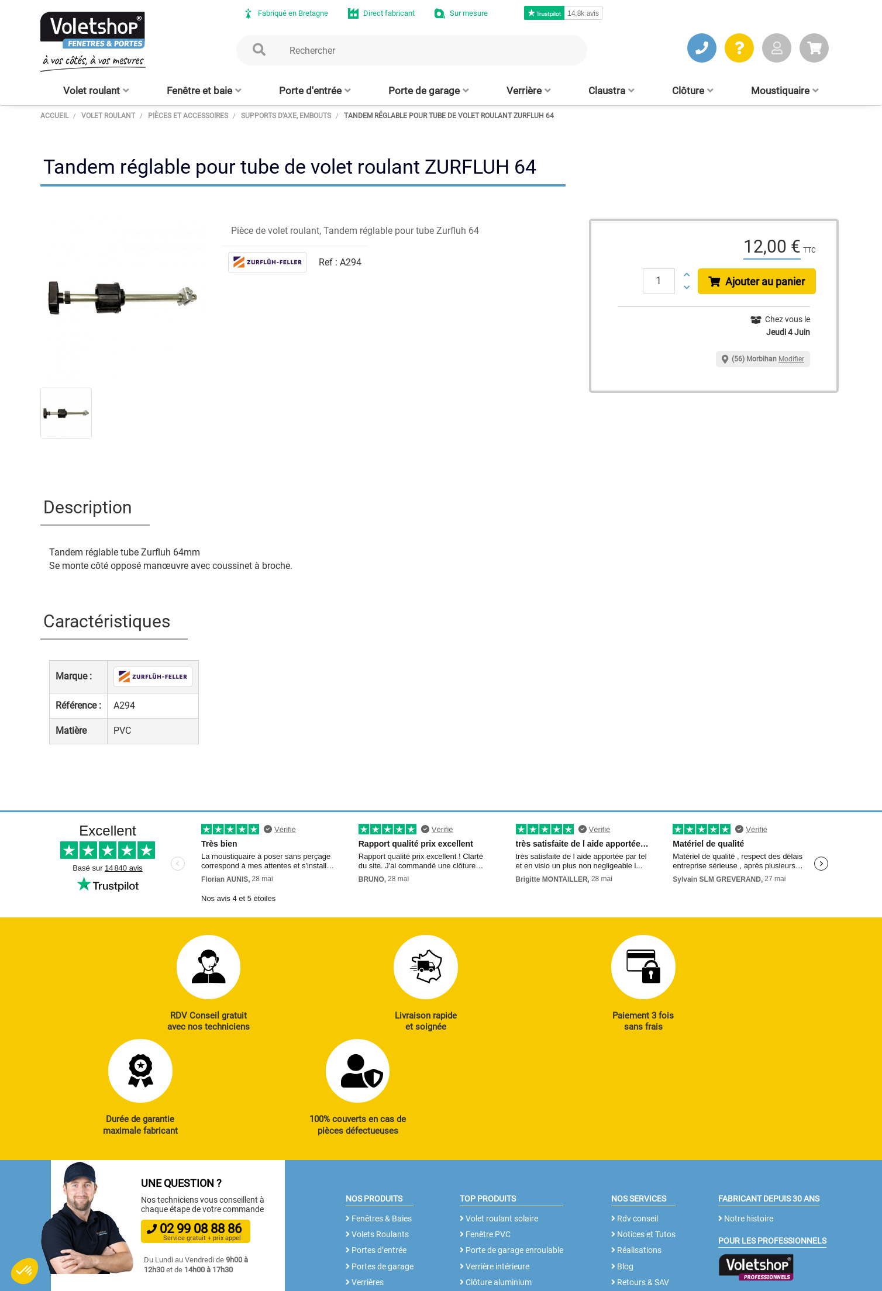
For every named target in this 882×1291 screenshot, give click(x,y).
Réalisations (636, 1154)
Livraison (630, 1234)
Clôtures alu (370, 1218)
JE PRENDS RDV (105, 1204)
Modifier (791, 359)
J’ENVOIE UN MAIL (219, 1204)
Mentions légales (284, 1276)
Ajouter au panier (757, 281)
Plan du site (350, 1276)
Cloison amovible (493, 1218)
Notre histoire (745, 1122)
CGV (231, 1276)
